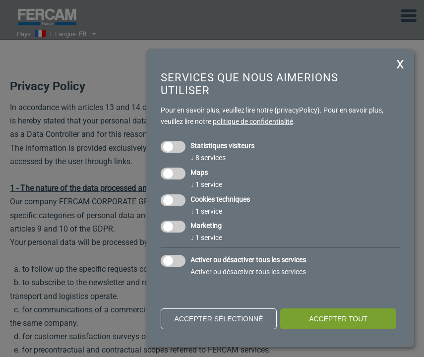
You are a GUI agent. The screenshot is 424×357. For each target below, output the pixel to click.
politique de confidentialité (253, 121)
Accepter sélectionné (219, 319)
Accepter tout (338, 319)
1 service (206, 184)
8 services (208, 158)
